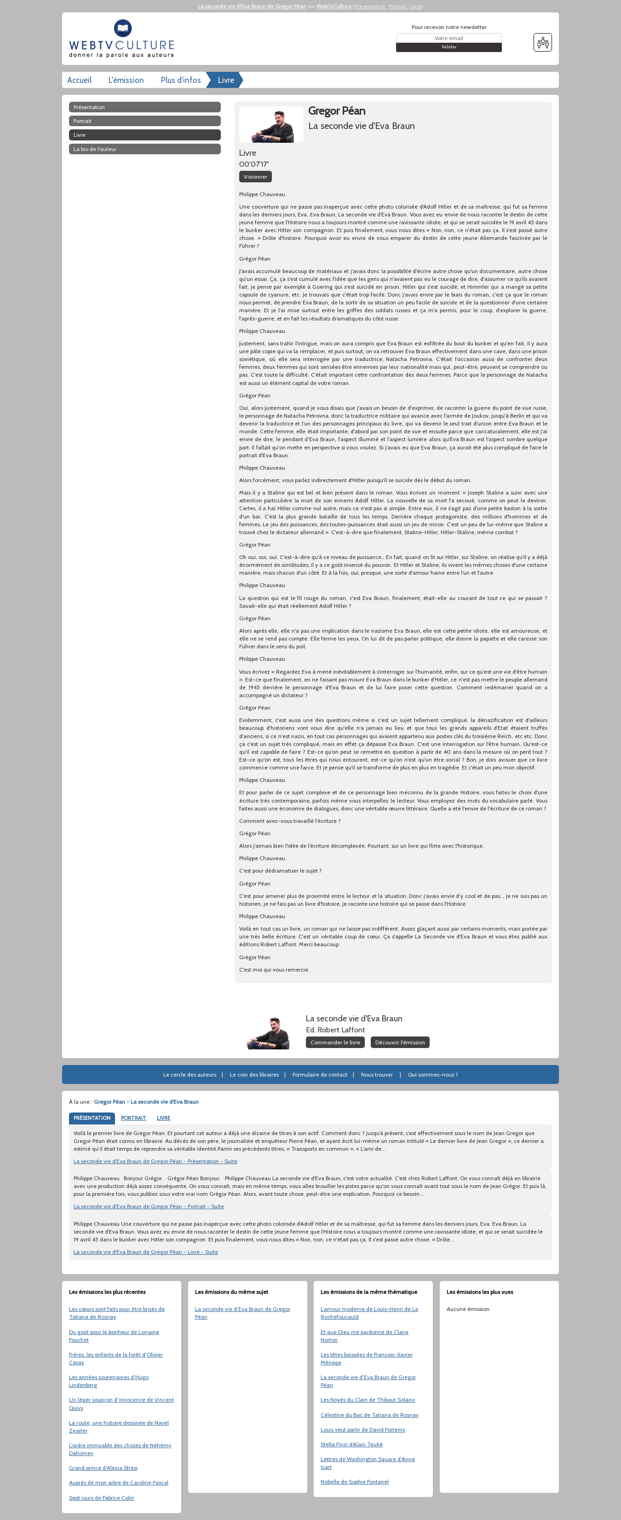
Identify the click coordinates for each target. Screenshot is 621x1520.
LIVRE (163, 1118)
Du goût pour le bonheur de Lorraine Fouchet (114, 1335)
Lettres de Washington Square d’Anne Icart (368, 1463)
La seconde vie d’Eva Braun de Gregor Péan (242, 1312)
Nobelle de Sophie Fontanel (355, 1481)
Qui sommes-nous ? (433, 1074)
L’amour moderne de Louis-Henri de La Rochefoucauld (369, 1312)
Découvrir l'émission (400, 1042)
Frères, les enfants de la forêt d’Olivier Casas (116, 1358)
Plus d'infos (181, 80)
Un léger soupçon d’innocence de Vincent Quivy (121, 1403)
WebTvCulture (333, 6)
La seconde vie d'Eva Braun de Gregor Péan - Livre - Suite (146, 1251)
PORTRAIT (133, 1118)
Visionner (255, 176)
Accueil (79, 80)
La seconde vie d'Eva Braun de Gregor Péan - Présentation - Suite (155, 1161)
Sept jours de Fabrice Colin (101, 1497)
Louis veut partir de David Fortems (363, 1429)
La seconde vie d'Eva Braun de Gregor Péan (252, 6)
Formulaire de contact (320, 1074)
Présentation (370, 6)
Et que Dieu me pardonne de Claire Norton (364, 1335)
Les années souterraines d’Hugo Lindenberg (109, 1381)
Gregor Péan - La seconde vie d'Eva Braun (146, 1101)
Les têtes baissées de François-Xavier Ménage (367, 1358)
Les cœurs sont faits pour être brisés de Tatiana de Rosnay (117, 1312)
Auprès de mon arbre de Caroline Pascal (118, 1482)
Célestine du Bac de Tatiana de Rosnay (370, 1414)
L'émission (126, 80)
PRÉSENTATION (92, 1118)
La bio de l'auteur (95, 149)
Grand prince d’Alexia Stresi (103, 1467)
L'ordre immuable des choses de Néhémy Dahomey (120, 1449)
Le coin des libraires (254, 1074)
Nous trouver (377, 1074)
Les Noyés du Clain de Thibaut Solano (368, 1399)
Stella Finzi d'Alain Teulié (352, 1444)
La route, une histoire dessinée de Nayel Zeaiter (119, 1426)
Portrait (398, 6)
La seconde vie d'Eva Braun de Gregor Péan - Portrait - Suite (149, 1206)
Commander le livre (335, 1042)
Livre (415, 6)
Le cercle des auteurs (189, 1074)
